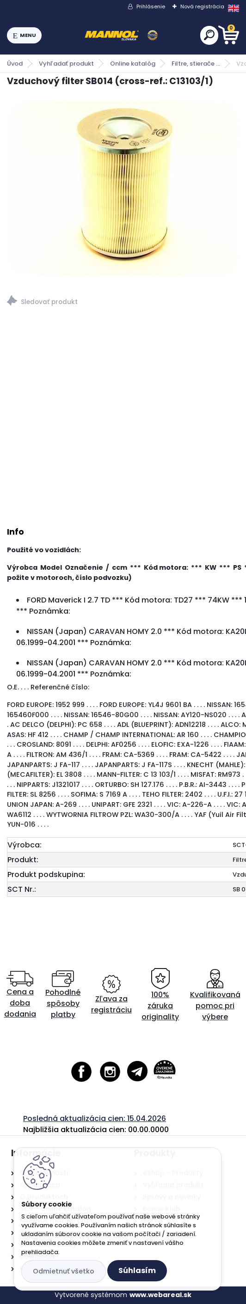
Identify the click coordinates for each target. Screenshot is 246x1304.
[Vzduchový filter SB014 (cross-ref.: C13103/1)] (123, 188)
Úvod (15, 63)
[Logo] (121, 35)
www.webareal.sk (160, 1294)
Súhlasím (137, 1270)
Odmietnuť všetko (63, 1271)
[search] (209, 35)
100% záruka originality (160, 995)
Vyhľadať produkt (66, 63)
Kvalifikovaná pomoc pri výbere (215, 995)
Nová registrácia (202, 6)
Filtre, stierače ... (196, 63)
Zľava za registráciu (111, 995)
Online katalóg (132, 63)
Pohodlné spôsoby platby (62, 995)
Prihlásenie (150, 6)
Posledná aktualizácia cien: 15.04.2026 (94, 1118)
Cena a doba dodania (20, 995)
